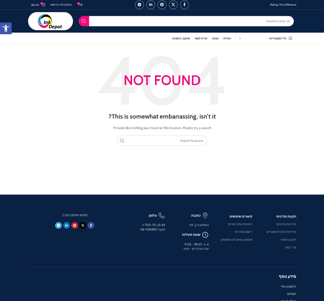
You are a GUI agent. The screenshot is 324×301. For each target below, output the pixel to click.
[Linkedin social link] (150, 4)
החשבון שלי (288, 286)
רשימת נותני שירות (240, 224)
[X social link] (173, 4)
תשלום (291, 294)
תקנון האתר (288, 240)
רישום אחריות (243, 232)
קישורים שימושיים (241, 216)
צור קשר (290, 247)
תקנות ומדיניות (286, 216)
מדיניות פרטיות (286, 224)
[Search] (186, 21)
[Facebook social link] (184, 4)
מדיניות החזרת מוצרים (281, 232)
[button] (6, 28)
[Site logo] (50, 21)
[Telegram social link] (139, 4)
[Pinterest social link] (162, 4)
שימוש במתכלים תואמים (236, 240)
